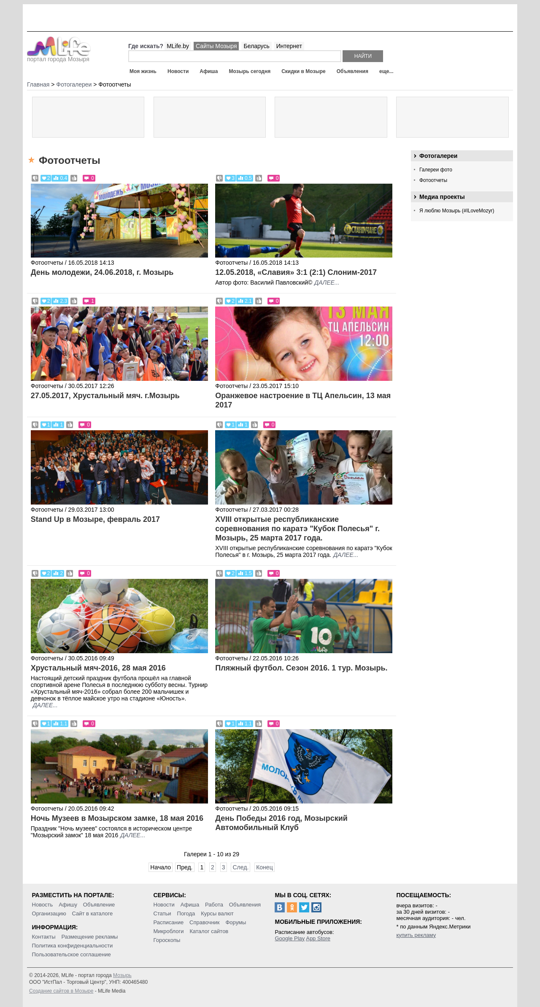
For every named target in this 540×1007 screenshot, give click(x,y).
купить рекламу (416, 935)
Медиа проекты (442, 196)
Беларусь (256, 46)
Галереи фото (435, 170)
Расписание (169, 922)
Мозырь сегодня (250, 71)
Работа (214, 904)
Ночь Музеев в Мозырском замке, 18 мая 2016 (117, 818)
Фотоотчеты (433, 180)
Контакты (44, 937)
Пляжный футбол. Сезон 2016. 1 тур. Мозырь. (301, 668)
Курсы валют (217, 913)
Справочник (204, 922)
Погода (186, 913)
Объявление (99, 904)
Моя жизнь (143, 71)
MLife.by (178, 46)
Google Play (290, 938)
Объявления (352, 71)
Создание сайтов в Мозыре (61, 991)
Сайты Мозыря (216, 46)
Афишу (68, 904)
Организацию (49, 913)
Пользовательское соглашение (71, 954)
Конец (264, 867)
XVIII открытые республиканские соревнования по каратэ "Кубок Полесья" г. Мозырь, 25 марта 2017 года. (297, 528)
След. (240, 867)
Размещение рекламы (90, 937)
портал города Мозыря (59, 56)
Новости (178, 71)
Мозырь (122, 975)
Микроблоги (169, 931)
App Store (318, 938)
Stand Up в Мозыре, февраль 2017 (95, 519)
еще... (386, 71)
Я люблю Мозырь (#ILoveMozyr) (456, 211)
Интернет (289, 46)
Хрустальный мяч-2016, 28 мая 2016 (98, 668)
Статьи (162, 913)
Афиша (209, 71)
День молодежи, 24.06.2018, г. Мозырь (102, 272)
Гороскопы (167, 940)
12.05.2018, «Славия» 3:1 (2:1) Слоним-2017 (296, 272)
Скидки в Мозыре (303, 71)
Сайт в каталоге (92, 913)
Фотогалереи (438, 155)
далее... (326, 282)
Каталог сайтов (208, 931)
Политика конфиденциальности (72, 945)
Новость (42, 904)
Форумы (235, 922)
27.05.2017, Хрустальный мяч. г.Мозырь (105, 395)
